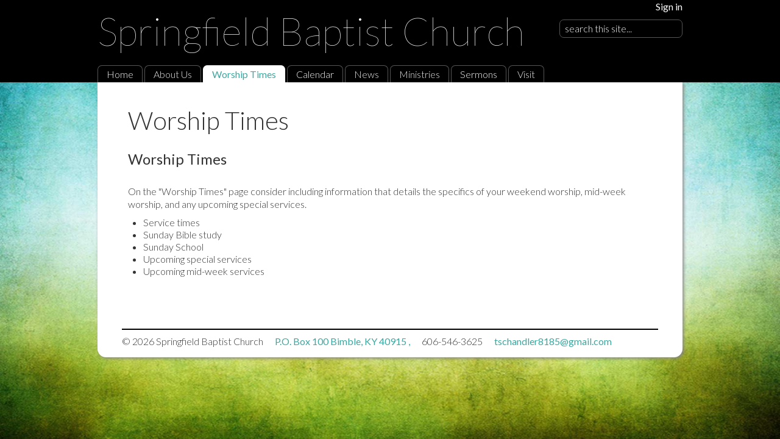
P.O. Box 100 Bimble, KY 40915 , (343, 341)
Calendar (315, 74)
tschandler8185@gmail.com (553, 341)
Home (120, 74)
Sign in (669, 6)
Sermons (478, 74)
